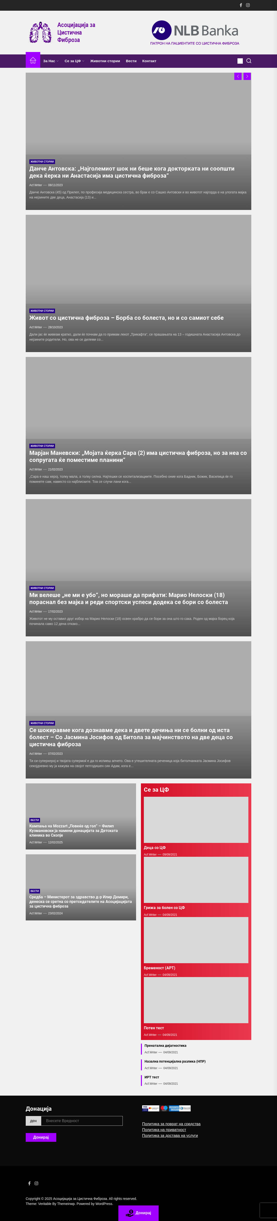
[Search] (248, 61)
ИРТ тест (152, 1077)
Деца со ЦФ (155, 847)
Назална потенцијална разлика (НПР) (175, 1061)
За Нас (51, 61)
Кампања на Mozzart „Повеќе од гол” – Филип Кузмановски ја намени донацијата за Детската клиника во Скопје (73, 831)
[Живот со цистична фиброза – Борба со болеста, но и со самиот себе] (138, 283)
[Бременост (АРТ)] (196, 940)
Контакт (149, 61)
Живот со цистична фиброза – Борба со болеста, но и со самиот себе (126, 317)
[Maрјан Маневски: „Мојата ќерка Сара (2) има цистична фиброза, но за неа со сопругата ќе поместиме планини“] (138, 425)
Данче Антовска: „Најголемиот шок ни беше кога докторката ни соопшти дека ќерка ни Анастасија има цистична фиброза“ (132, 172)
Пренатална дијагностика (166, 1046)
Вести (131, 61)
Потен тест (154, 1028)
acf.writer (35, 842)
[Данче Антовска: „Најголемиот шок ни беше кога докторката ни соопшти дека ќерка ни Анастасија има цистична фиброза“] (138, 141)
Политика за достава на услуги (170, 1136)
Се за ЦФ (74, 61)
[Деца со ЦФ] (196, 820)
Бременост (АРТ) (159, 968)
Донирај (41, 1137)
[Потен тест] (196, 1000)
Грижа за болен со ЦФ (164, 907)
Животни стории (105, 61)
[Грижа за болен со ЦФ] (196, 880)
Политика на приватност (164, 1130)
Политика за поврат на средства (171, 1124)
